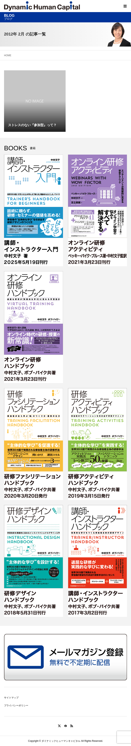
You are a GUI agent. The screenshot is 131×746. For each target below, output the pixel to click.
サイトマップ (11, 697)
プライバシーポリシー (16, 705)
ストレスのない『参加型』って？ (32, 125)
